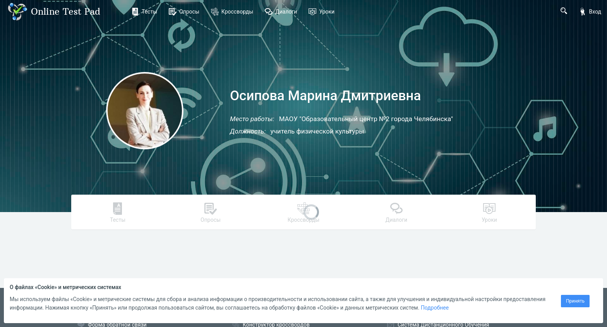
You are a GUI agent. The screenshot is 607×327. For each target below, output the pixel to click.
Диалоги (281, 11)
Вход (590, 11)
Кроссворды (232, 11)
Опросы (184, 11)
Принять (575, 301)
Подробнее (435, 308)
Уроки (321, 11)
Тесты (144, 11)
